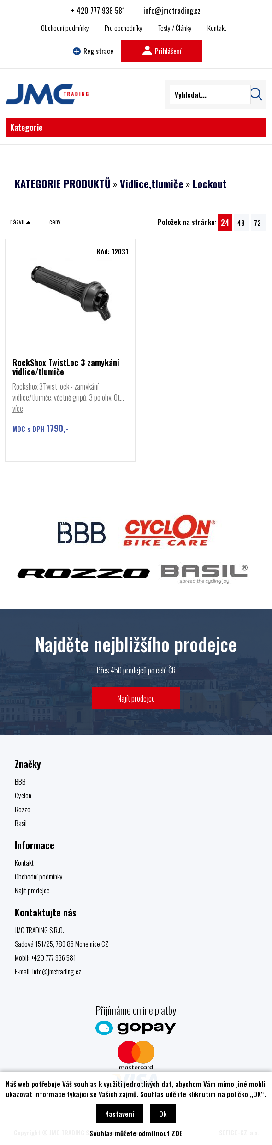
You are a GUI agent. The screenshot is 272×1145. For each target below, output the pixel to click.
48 (241, 223)
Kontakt (216, 28)
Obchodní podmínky (65, 28)
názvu (20, 221)
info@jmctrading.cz (172, 10)
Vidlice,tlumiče (151, 183)
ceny (55, 221)
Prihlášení (161, 51)
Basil (21, 823)
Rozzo (22, 809)
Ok (162, 1114)
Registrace (93, 51)
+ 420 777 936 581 (98, 10)
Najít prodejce (136, 698)
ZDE (177, 1133)
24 (225, 222)
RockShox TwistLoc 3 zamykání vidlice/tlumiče (65, 367)
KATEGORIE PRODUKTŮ (63, 183)
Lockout (210, 183)
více (17, 408)
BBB (20, 781)
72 (257, 223)
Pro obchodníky (123, 28)
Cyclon (23, 795)
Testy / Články (175, 28)
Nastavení (119, 1114)
